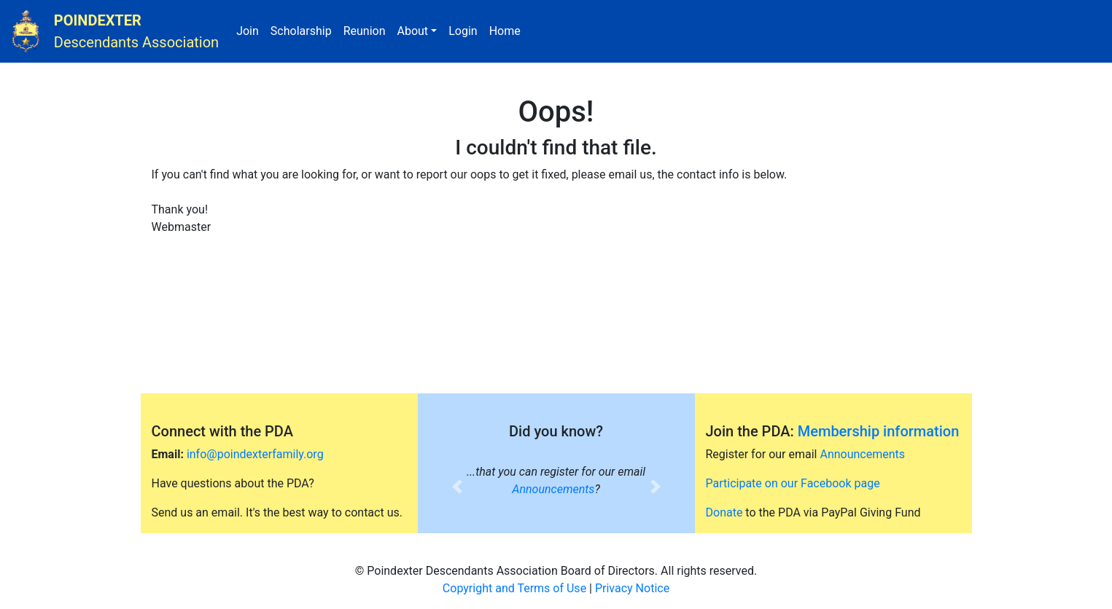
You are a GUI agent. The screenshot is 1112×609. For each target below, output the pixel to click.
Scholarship (304, 30)
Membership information (879, 431)
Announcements (553, 489)
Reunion (367, 30)
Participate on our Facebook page (793, 483)
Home (507, 30)
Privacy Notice (632, 588)
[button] (457, 486)
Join (250, 30)
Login (465, 30)
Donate (724, 512)
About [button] (412, 31)
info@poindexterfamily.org (255, 454)
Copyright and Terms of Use (514, 588)
